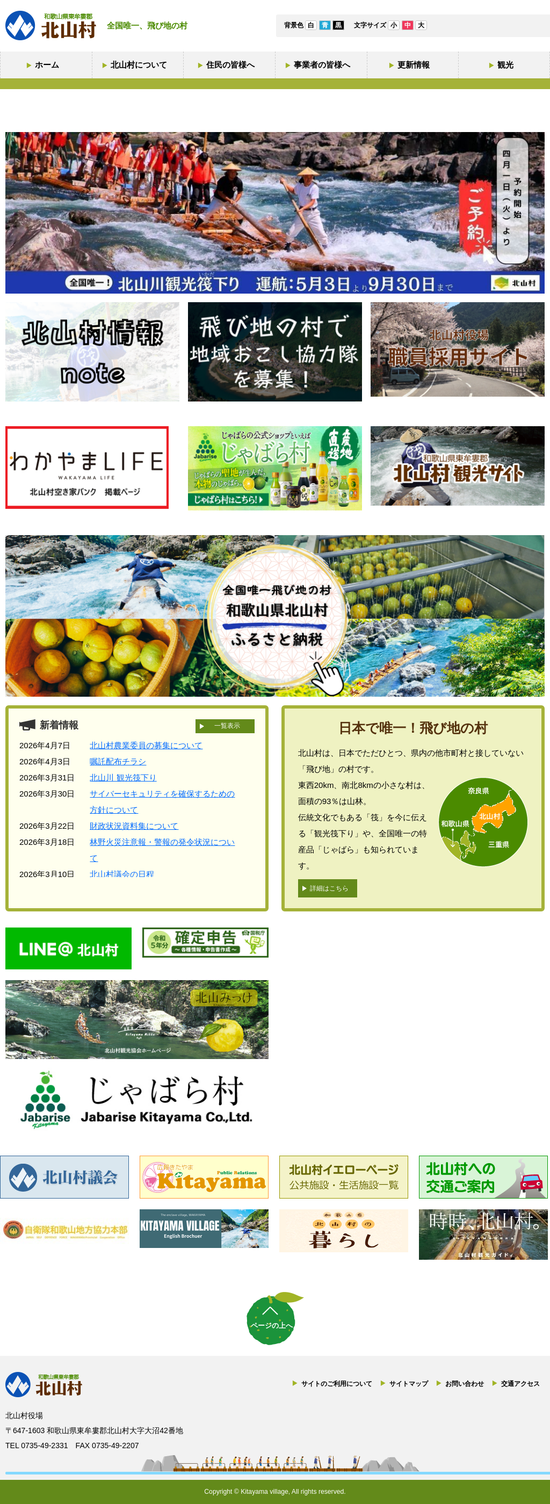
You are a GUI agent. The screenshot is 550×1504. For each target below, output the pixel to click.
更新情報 (413, 64)
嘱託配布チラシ (118, 761)
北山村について (139, 64)
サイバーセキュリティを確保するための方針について (162, 801)
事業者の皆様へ (322, 64)
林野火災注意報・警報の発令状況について (162, 850)
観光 (505, 64)
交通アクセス (520, 1384)
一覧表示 (227, 725)
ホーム (47, 64)
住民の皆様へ (230, 64)
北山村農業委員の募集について (146, 745)
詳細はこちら (329, 888)
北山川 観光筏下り (123, 777)
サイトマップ (408, 1384)
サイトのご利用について (336, 1384)
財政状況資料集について (134, 825)
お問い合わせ (464, 1384)
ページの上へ (272, 1326)
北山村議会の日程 (122, 874)
